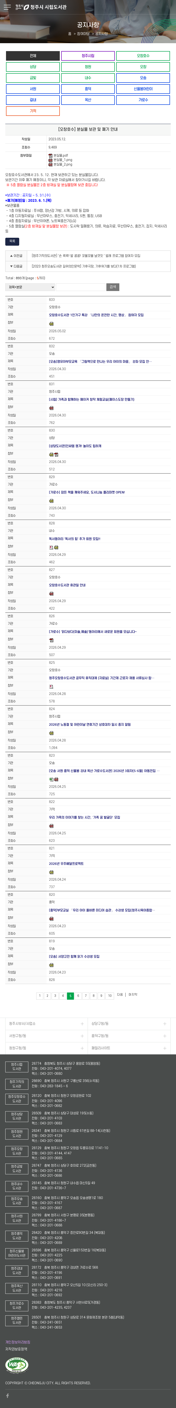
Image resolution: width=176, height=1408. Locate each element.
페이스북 (7, 1395)
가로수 (143, 100)
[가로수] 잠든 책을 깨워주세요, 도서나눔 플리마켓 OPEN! (87, 492)
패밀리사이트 (100, 1048)
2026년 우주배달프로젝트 (66, 864)
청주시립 (88, 55)
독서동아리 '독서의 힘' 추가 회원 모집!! (74, 539)
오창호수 (143, 55)
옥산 (88, 100)
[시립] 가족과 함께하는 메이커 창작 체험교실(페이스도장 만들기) (91, 400)
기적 (33, 111)
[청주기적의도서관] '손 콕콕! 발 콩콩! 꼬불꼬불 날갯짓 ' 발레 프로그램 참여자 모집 (86, 256)
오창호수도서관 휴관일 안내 (67, 585)
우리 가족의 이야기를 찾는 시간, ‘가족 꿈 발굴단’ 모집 (84, 817)
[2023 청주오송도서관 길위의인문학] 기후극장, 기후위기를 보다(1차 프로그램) (84, 266)
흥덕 (88, 89)
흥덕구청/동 (100, 1036)
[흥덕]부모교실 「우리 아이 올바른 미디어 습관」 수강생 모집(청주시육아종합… (102, 910)
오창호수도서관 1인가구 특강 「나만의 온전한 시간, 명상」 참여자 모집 (96, 315)
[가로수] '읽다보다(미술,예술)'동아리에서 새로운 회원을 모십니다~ (93, 632)
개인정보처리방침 (17, 1342)
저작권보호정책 (16, 1349)
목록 (12, 241)
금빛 (33, 78)
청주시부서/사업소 (22, 1024)
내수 (88, 78)
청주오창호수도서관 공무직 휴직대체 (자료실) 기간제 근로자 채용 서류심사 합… (101, 678)
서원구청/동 (17, 1036)
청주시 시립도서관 (95, 7)
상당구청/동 (100, 1024)
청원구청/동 (17, 1048)
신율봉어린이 (143, 89)
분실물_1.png (60, 160)
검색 (113, 287)
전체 (33, 55)
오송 (143, 78)
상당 (33, 67)
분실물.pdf (58, 156)
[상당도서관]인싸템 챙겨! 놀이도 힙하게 (75, 446)
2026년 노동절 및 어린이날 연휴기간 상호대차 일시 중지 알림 (90, 725)
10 (109, 996)
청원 (88, 67)
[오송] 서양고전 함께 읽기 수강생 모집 (74, 957)
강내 (33, 100)
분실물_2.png (60, 164)
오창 (143, 67)
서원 (33, 89)
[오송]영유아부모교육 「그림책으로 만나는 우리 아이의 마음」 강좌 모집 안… (100, 362)
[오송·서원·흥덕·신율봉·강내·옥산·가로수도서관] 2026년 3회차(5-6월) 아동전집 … (104, 771)
